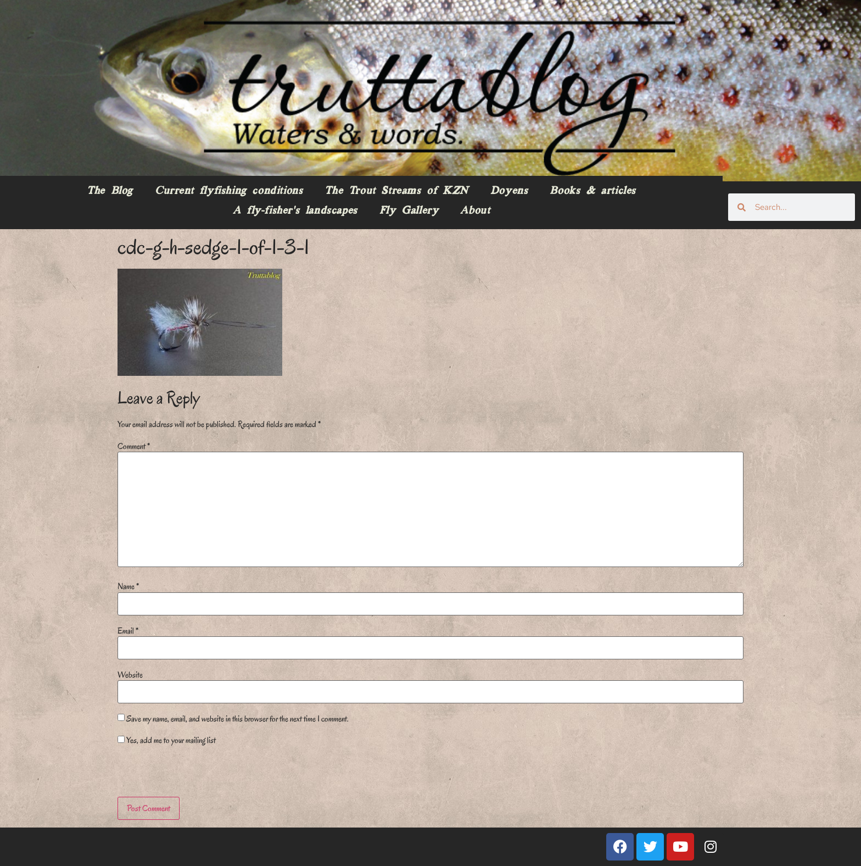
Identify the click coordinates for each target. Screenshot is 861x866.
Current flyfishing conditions (229, 191)
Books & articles (593, 191)
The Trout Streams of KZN (396, 191)
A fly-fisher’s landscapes (295, 211)
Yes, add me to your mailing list (167, 740)
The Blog (110, 191)
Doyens (509, 191)
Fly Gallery (409, 211)
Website (130, 674)
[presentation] (193, 773)
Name (128, 586)
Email (128, 630)
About (475, 211)
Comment (134, 446)
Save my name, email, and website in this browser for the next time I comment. (237, 718)
